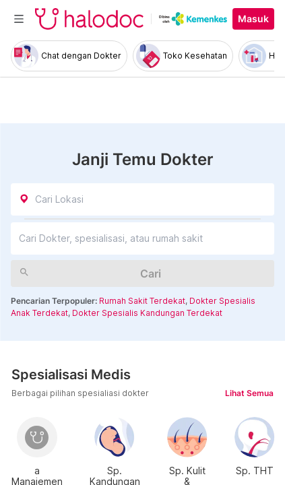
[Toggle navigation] (19, 19)
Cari (150, 273)
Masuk (253, 18)
